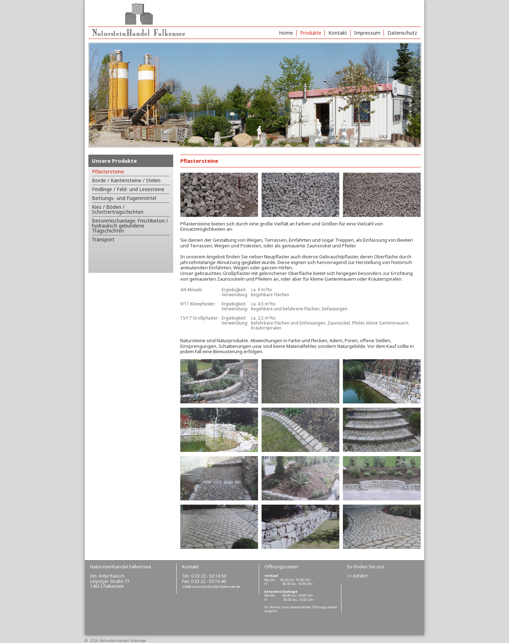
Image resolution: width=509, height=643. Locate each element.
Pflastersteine (108, 171)
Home (286, 32)
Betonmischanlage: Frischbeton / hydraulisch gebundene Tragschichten (130, 225)
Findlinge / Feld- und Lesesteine (128, 189)
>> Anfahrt (357, 576)
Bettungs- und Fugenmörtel (124, 198)
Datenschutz (402, 32)
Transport (103, 239)
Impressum (367, 32)
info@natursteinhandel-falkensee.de (211, 586)
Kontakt (337, 32)
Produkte (310, 32)
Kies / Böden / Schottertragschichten (118, 209)
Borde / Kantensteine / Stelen (126, 180)
